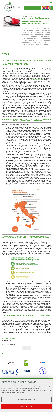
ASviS (25, 16)
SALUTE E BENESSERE (35, 18)
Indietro (26, 348)
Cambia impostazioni (26, 399)
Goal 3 (30, 16)
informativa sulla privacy (16, 392)
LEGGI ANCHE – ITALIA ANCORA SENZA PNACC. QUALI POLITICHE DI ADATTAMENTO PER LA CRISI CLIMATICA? (26, 316)
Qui (2, 390)
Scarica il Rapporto (8, 338)
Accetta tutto (26, 406)
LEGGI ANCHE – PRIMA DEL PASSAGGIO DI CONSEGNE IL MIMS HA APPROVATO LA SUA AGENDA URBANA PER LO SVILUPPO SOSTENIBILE (26, 236)
